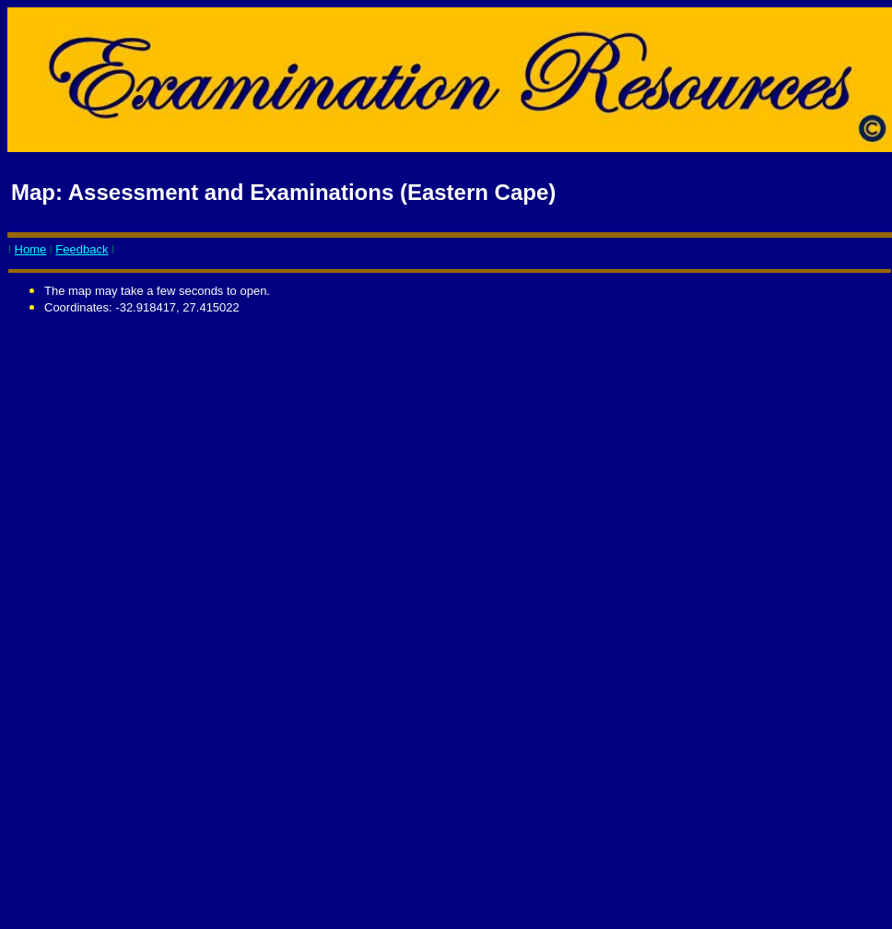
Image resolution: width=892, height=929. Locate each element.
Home (31, 249)
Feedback (81, 249)
